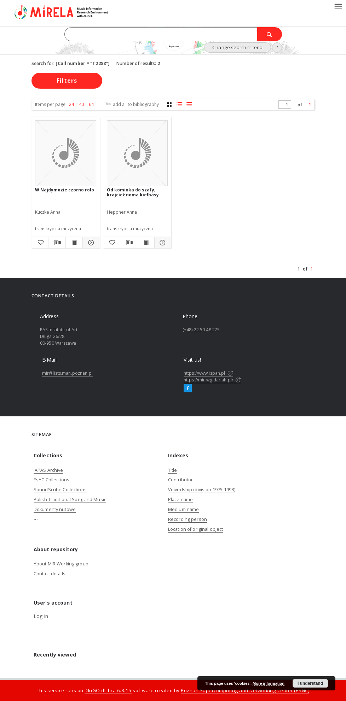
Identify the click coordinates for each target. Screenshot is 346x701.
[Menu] (337, 5)
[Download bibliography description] (56, 242)
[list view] (189, 104)
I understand (310, 683)
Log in (41, 616)
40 (81, 104)
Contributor (180, 480)
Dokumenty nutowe (55, 509)
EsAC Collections (51, 480)
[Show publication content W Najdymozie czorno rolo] (74, 242)
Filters (67, 80)
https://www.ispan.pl (208, 373)
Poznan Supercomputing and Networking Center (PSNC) (245, 690)
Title (172, 470)
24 (71, 104)
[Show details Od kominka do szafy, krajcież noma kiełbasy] (162, 242)
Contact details (49, 574)
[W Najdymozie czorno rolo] (65, 153)
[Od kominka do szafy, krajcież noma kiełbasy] (137, 153)
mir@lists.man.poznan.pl (67, 373)
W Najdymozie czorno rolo (64, 190)
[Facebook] (188, 388)
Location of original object (195, 529)
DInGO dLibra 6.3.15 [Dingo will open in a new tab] (108, 690)
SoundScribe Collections (60, 490)
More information (268, 683)
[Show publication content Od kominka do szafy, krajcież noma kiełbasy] (145, 242)
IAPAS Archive (48, 470)
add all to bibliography (131, 104)
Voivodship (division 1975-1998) (201, 490)
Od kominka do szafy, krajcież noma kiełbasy (133, 192)
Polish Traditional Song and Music (70, 500)
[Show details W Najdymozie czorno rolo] (90, 242)
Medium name (183, 509)
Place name (180, 500)
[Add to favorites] (39, 242)
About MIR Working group (61, 564)
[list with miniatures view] (179, 104)
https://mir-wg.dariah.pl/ (212, 380)
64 (91, 104)
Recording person (187, 519)
